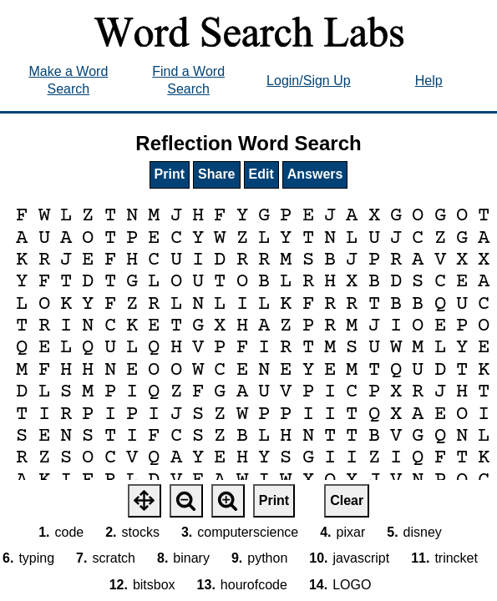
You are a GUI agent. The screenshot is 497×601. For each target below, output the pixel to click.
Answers (315, 174)
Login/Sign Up (308, 80)
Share (216, 174)
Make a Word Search (68, 80)
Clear (346, 500)
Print (170, 174)
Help (429, 80)
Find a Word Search (188, 80)
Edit (261, 174)
